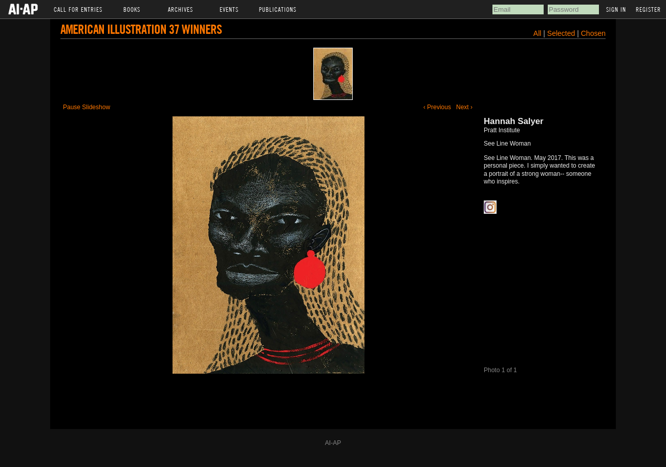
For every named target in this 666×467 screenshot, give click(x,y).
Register (648, 9)
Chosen (593, 33)
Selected (562, 33)
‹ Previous (437, 107)
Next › (464, 107)
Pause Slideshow (86, 107)
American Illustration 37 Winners (141, 29)
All (537, 33)
